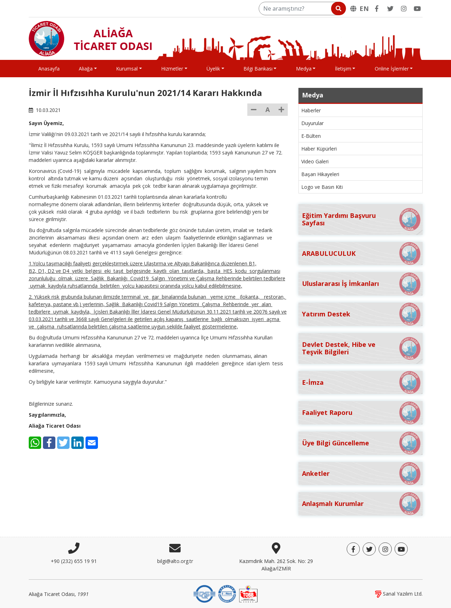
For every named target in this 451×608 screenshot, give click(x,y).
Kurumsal (127, 68)
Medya (304, 68)
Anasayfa (49, 68)
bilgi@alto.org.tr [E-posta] (175, 561)
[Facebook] (377, 8)
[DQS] (204, 593)
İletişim (343, 68)
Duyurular (312, 123)
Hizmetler (172, 68)
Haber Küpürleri (319, 148)
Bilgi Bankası (258, 68)
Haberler (311, 110)
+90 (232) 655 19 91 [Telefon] (74, 561)
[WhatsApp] (35, 443)
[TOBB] (248, 593)
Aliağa (86, 68)
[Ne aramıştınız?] (302, 8)
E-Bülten (311, 136)
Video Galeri (315, 161)
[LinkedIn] (77, 443)
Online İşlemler (392, 68)
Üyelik (213, 68)
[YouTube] (417, 8)
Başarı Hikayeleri (320, 174)
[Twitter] (390, 8)
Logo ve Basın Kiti (322, 187)
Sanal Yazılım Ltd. (399, 593)
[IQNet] (227, 593)
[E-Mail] (92, 443)
